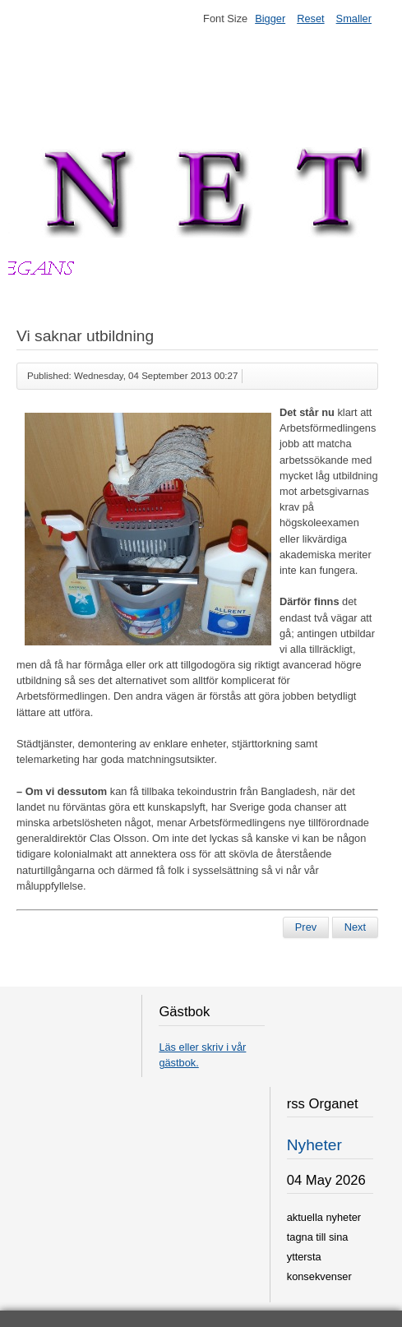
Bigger (270, 18)
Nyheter (314, 1145)
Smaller (354, 18)
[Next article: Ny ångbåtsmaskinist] (355, 927)
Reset (310, 18)
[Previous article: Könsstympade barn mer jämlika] (306, 927)
